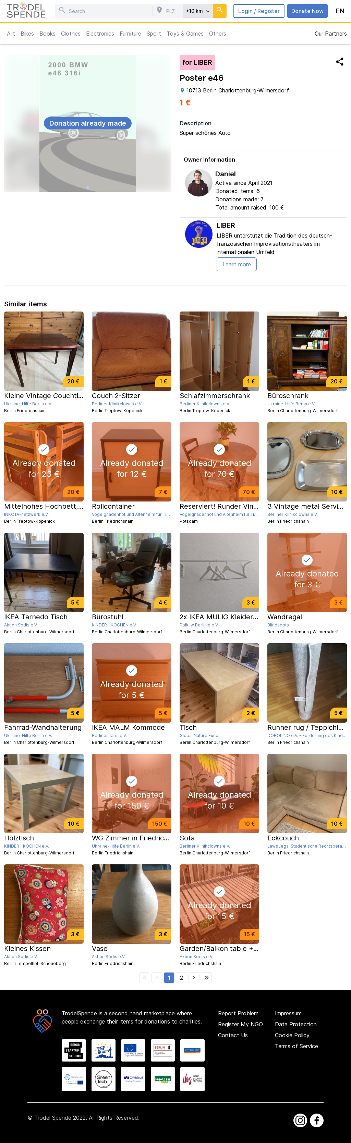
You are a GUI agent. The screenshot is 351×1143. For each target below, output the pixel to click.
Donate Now (307, 11)
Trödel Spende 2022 (60, 1117)
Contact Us (233, 1035)
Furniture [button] (130, 33)
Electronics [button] (100, 33)
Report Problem (238, 1013)
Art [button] (11, 33)
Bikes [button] (27, 33)
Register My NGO (240, 1024)
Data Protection (296, 1024)
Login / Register (259, 11)
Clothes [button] (71, 33)
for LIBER (197, 62)
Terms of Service (296, 1046)
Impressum (288, 1013)
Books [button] (47, 33)
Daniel (225, 174)
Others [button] (217, 33)
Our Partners (331, 33)
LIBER (226, 225)
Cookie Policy (292, 1035)
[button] (169, 977)
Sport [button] (154, 33)
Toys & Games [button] (185, 33)
